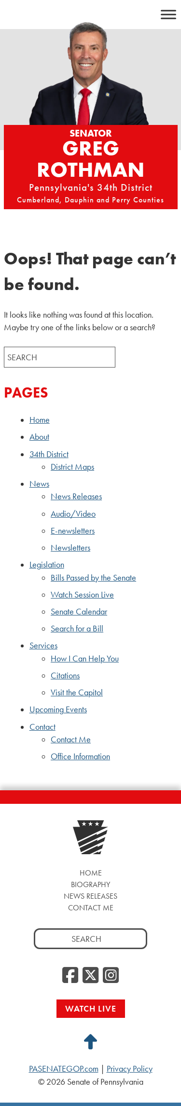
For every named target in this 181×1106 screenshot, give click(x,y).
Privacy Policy (130, 1068)
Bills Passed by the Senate (93, 577)
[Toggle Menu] (168, 14)
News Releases (76, 496)
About (39, 436)
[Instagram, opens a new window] (111, 975)
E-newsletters (73, 530)
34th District (49, 454)
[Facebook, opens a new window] (70, 975)
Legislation (46, 564)
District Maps (72, 466)
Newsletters (70, 547)
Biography (90, 884)
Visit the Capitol (77, 692)
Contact (42, 727)
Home (39, 420)
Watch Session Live (82, 594)
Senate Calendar (79, 611)
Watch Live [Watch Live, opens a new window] (90, 1008)
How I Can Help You (85, 658)
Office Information (80, 756)
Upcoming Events (58, 709)
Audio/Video (73, 513)
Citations (65, 675)
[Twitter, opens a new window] (90, 975)
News (39, 483)
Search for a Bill (77, 628)
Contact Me (71, 739)
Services (43, 645)
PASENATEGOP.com (63, 1068)
